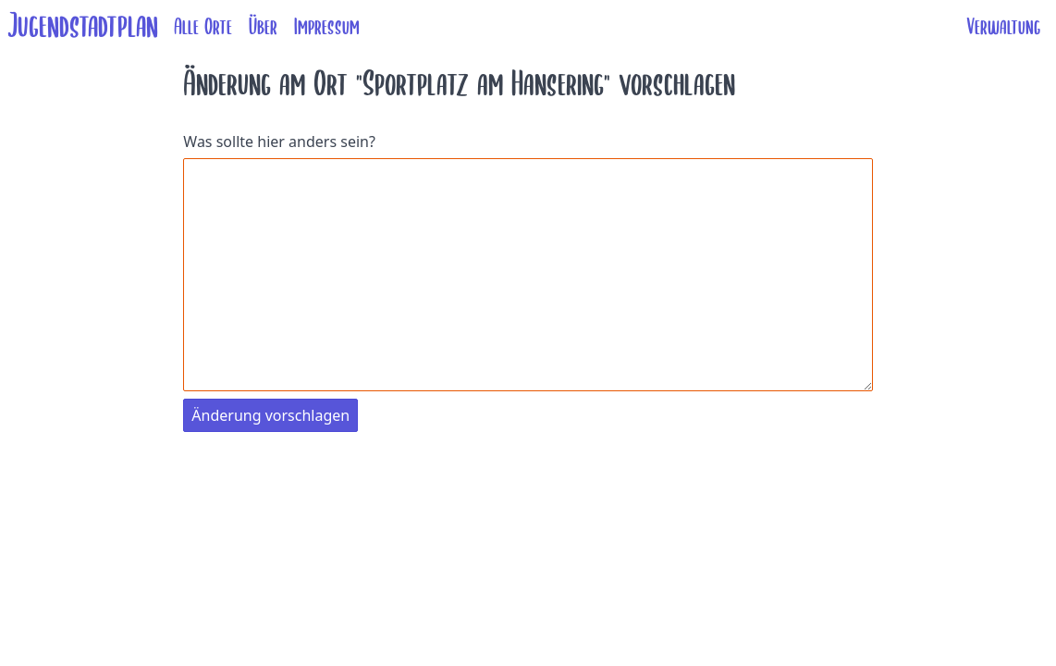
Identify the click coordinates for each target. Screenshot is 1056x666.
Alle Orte (203, 27)
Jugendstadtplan (82, 26)
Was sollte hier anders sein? (279, 141)
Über (263, 27)
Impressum (327, 27)
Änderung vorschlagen (270, 415)
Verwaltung (1003, 27)
